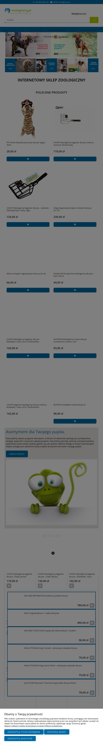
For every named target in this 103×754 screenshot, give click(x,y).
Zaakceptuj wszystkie (20, 738)
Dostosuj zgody (56, 733)
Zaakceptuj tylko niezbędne (24, 733)
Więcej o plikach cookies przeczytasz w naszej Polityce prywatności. (33, 727)
